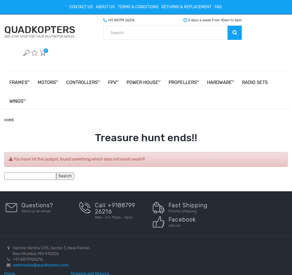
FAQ (218, 7)
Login (172, 235)
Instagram (240, 235)
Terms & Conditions (138, 7)
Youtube (238, 224)
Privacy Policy (179, 224)
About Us (105, 7)
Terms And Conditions (121, 229)
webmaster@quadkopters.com (41, 235)
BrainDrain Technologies (135, 265)
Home (107, 218)
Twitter (237, 229)
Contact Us (81, 7)
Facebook (240, 218)
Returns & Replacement (186, 7)
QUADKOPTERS (48, 31)
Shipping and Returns (186, 218)
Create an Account (183, 229)
